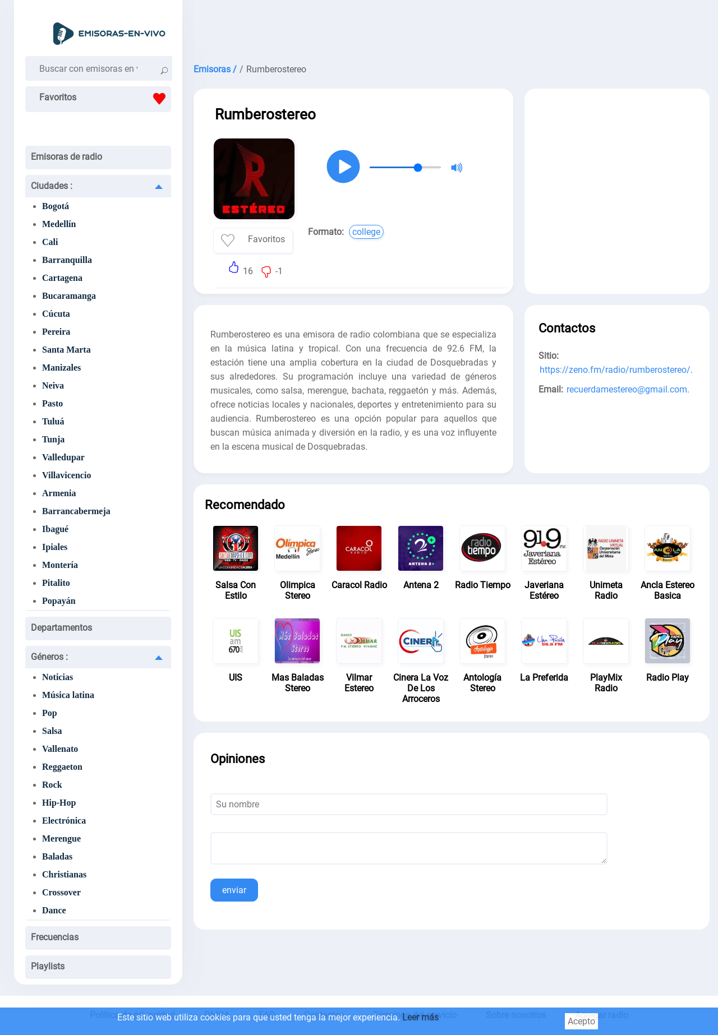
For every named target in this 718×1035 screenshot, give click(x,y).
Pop (49, 713)
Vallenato (60, 749)
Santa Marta (66, 349)
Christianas (64, 874)
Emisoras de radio (66, 156)
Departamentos (61, 627)
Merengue (61, 838)
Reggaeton (62, 766)
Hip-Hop (59, 802)
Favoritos (105, 98)
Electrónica (64, 820)
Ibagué (55, 529)
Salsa (52, 731)
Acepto (581, 1021)
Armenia (59, 493)
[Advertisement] (452, 28)
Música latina (68, 695)
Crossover (61, 892)
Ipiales (54, 547)
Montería (60, 565)
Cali (50, 242)
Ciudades (51, 186)
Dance (54, 910)
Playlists (48, 966)
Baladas (57, 856)
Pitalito (56, 583)
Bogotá (55, 206)
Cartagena (62, 278)
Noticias (57, 677)
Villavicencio (66, 475)
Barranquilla (67, 260)
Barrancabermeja (76, 511)
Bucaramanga (69, 296)
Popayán (59, 601)
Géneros (49, 657)
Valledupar (63, 457)
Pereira (56, 331)
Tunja (53, 439)
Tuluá (53, 421)
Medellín (59, 224)
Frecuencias (55, 937)
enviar (234, 890)
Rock (52, 784)
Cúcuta (56, 313)
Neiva (53, 385)
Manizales (61, 367)
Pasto (52, 403)
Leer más (420, 1017)
